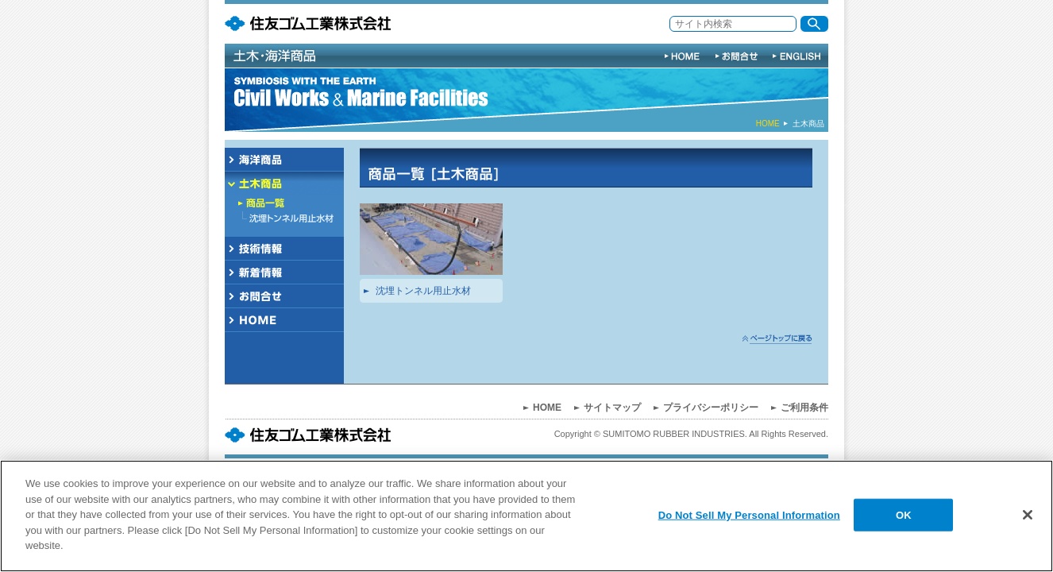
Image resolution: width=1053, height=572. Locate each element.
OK (904, 514)
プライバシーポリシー (710, 407)
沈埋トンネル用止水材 (423, 290)
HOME (768, 123)
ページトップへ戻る (777, 339)
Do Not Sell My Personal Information (749, 514)
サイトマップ (612, 407)
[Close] (1027, 514)
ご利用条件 (804, 407)
